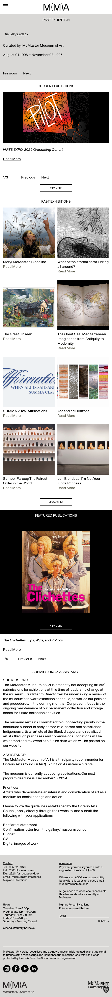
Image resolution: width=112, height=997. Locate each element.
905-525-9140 (17, 867)
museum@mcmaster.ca (26, 877)
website (66, 810)
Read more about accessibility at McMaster (79, 895)
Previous (10, 73)
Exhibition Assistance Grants (70, 764)
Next (27, 73)
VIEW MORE (56, 188)
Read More (12, 158)
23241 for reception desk (24, 873)
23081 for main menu (22, 870)
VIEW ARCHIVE (56, 502)
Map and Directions (15, 880)
